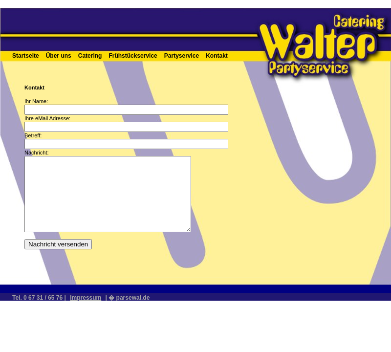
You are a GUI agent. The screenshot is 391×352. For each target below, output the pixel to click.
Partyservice (181, 55)
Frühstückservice (133, 55)
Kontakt (217, 55)
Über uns (58, 55)
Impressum (85, 297)
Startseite (25, 55)
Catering (90, 55)
